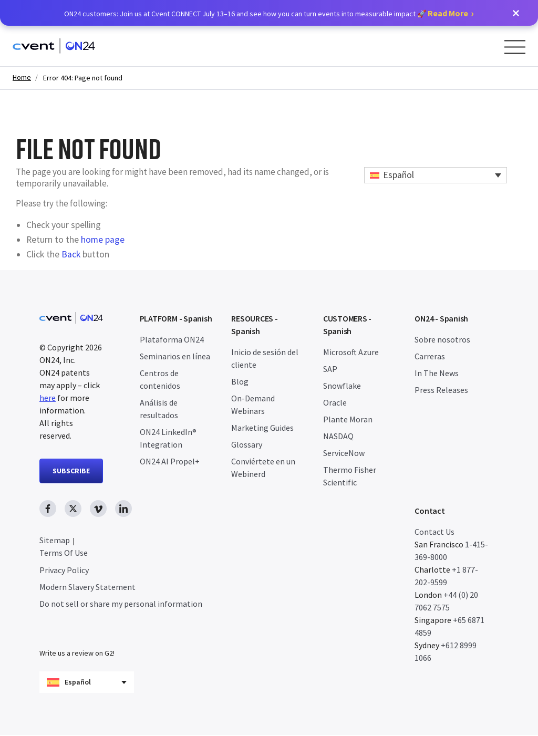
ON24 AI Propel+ (170, 461)
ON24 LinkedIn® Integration (168, 438)
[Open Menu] (514, 47)
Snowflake (342, 385)
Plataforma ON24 (172, 339)
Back (70, 254)
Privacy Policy (64, 570)
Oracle (335, 402)
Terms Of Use (63, 552)
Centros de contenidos (160, 379)
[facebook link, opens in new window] (47, 508)
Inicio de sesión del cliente (264, 358)
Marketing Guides (262, 427)
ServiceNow (344, 453)
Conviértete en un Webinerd (263, 467)
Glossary (246, 444)
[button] (516, 13)
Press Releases (441, 390)
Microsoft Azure (351, 352)
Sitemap (54, 540)
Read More (448, 13)
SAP (330, 369)
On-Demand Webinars (253, 404)
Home (22, 77)
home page (103, 239)
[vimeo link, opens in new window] (98, 508)
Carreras (430, 356)
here (47, 397)
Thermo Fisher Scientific (349, 476)
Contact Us (434, 531)
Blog (240, 381)
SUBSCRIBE (71, 470)
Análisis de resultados (159, 408)
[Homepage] (54, 46)
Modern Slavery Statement (87, 587)
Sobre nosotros (442, 339)
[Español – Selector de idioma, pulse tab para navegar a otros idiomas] (436, 175)
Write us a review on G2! (77, 654)
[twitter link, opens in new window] (73, 508)
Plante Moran (348, 419)
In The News (437, 373)
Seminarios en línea (175, 356)
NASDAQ (338, 436)
